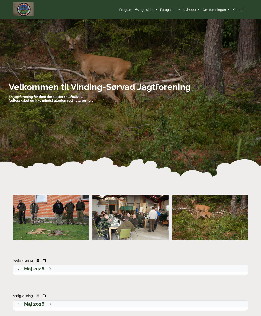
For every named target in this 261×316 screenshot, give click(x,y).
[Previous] (18, 269)
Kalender (239, 10)
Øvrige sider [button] (145, 10)
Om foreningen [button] (215, 10)
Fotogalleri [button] (168, 10)
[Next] (50, 269)
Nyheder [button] (190, 10)
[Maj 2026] (34, 269)
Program (125, 10)
